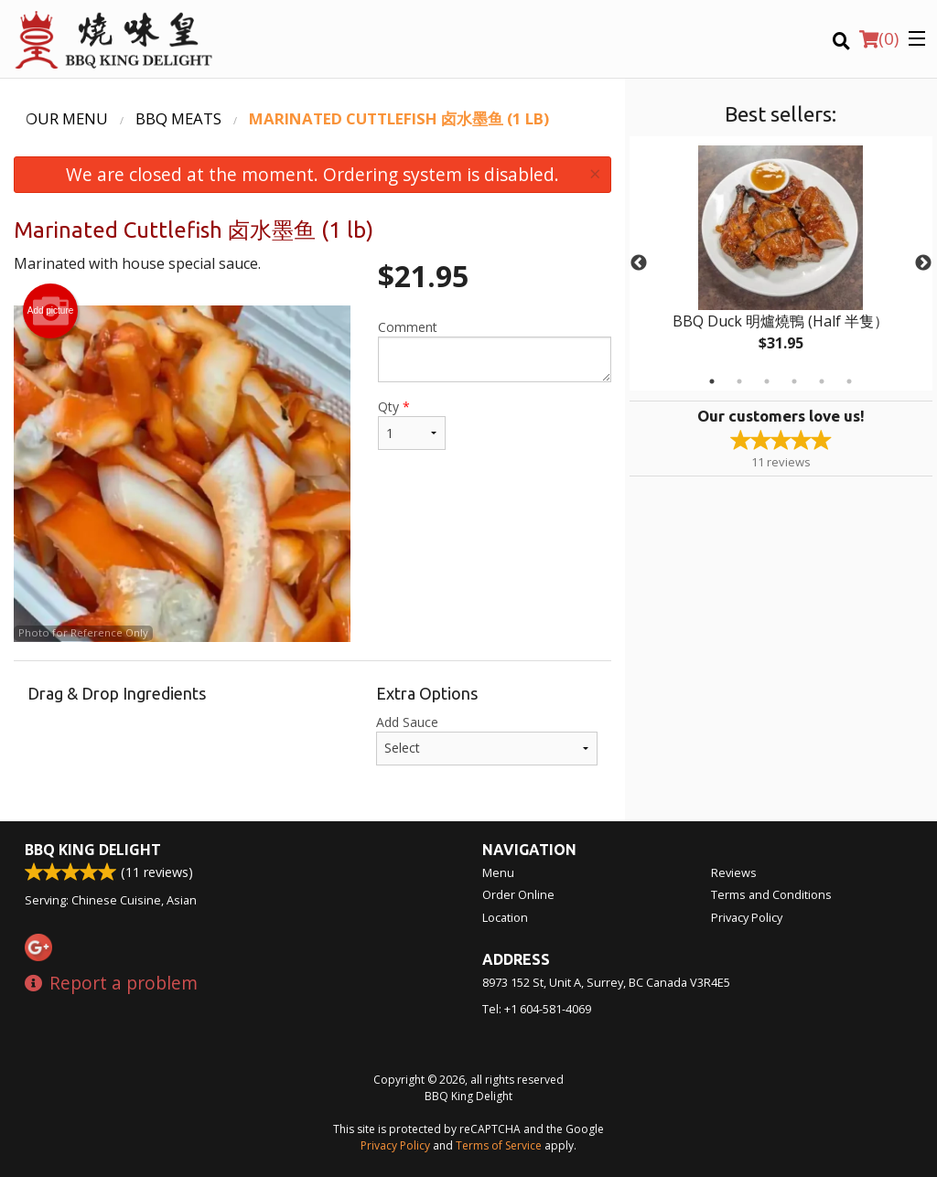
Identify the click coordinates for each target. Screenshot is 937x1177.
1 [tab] (712, 381)
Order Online (518, 894)
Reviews (734, 872)
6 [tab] (849, 381)
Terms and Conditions (771, 894)
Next (923, 263)
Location (505, 917)
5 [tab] (822, 381)
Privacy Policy (746, 917)
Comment (494, 350)
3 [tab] (767, 381)
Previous (639, 263)
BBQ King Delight (93, 850)
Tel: (536, 1008)
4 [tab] (794, 381)
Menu (498, 872)
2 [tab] (739, 381)
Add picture (50, 311)
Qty (412, 424)
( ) (879, 38)
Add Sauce (487, 739)
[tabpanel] (781, 263)
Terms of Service (499, 1145)
